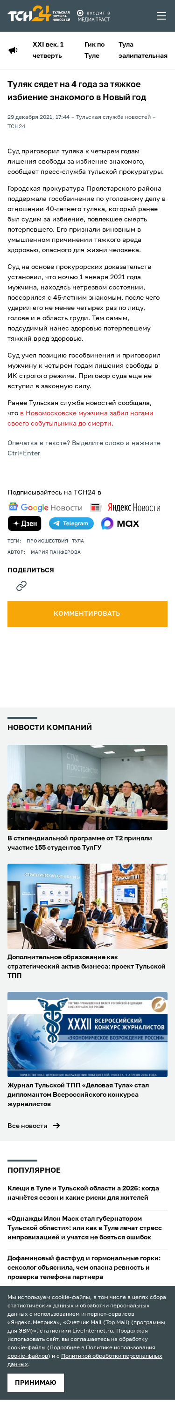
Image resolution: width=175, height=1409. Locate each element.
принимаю (35, 1383)
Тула (78, 541)
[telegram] (71, 523)
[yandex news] (125, 507)
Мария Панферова (56, 552)
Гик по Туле (94, 50)
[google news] (45, 507)
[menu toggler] (162, 15)
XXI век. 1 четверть (48, 50)
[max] (120, 523)
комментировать (87, 614)
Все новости (27, 1126)
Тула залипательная (143, 50)
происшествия (47, 541)
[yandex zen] (25, 523)
